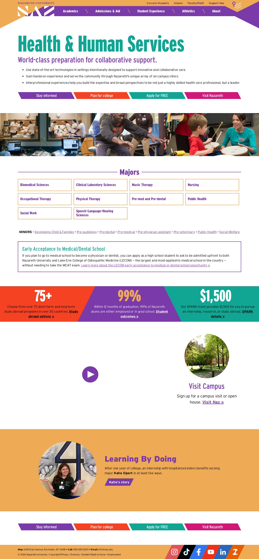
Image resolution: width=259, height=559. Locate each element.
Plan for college (101, 95)
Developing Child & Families (54, 232)
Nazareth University (36, 9)
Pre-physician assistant (154, 232)
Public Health (207, 232)
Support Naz (216, 3)
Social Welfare (229, 232)
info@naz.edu (105, 549)
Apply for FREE (157, 95)
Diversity (75, 554)
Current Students (156, 3)
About (216, 11)
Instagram (174, 552)
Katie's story (119, 482)
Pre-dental (107, 232)
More (236, 5)
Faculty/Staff (195, 3)
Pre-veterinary (184, 232)
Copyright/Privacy (58, 554)
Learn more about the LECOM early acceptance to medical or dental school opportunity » (145, 265)
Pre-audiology (87, 232)
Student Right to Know (94, 554)
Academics (70, 11)
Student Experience (151, 11)
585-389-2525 (81, 549)
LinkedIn (223, 552)
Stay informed (46, 95)
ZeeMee (235, 552)
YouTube (211, 552)
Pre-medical (126, 232)
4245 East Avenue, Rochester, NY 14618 (45, 549)
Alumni (177, 3)
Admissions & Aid (107, 11)
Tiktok (186, 552)
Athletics (188, 11)
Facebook (199, 552)
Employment (114, 554)
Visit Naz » (213, 402)
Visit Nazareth (212, 95)
